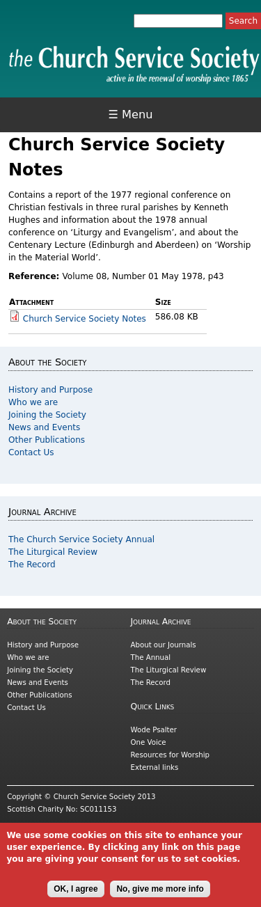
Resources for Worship (170, 755)
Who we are (33, 402)
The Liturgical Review (52, 552)
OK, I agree (75, 896)
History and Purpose (50, 390)
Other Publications (46, 440)
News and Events (44, 427)
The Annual (151, 657)
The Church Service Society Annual (81, 539)
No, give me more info (159, 896)
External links (155, 767)
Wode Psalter (154, 730)
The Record (32, 564)
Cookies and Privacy (42, 827)
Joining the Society (47, 415)
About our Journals (163, 645)
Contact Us (31, 452)
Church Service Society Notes (84, 319)
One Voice (148, 742)
